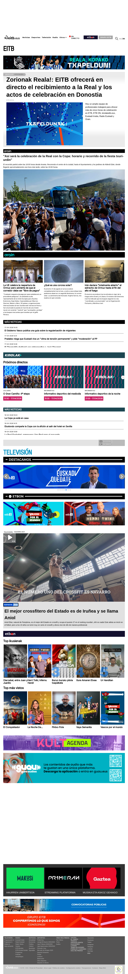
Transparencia (86, 968)
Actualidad (32, 940)
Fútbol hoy (40, 940)
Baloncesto (40, 958)
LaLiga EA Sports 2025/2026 (46, 942)
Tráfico (74, 941)
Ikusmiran (32, 948)
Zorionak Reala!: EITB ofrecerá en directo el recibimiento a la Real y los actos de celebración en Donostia (59, 87)
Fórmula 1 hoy (41, 948)
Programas (19, 952)
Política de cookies (59, 968)
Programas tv (8, 942)
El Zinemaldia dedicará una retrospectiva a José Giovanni (33, 347)
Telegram (90, 946)
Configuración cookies (73, 968)
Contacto (95, 968)
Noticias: (32, 938)
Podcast (18, 954)
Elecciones (75, 944)
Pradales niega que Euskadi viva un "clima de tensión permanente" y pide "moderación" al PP (51, 339)
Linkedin (90, 949)
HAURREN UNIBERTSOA (20, 892)
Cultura (31, 946)
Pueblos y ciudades (78, 949)
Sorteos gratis (77, 942)
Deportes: (41, 938)
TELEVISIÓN (17, 453)
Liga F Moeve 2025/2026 (45, 944)
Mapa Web (102, 968)
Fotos (58, 942)
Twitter (90, 942)
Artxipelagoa (19, 956)
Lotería (74, 946)
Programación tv (9, 940)
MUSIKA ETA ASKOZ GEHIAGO (100, 892)
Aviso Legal (47, 968)
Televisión (46, 37)
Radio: (18, 938)
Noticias (26, 37)
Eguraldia (32, 950)
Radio (55, 37)
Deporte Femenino (43, 952)
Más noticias (13, 321)
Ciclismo (39, 956)
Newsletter (91, 938)
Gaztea (18, 946)
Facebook (91, 940)
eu (120, 39)
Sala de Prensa (77, 950)
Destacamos (20, 459)
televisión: (8, 938)
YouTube (90, 951)
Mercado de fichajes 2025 (45, 950)
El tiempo (74, 939)
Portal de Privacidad (36, 968)
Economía (32, 942)
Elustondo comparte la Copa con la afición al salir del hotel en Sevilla (38, 426)
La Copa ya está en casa (16, 418)
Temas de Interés (77, 947)
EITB (8, 49)
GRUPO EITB (105, 37)
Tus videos (105, 444)
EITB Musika (19, 948)
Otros (62, 37)
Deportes (35, 37)
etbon (18, 496)
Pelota (39, 954)
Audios (58, 944)
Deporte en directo (43, 962)
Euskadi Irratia (20, 940)
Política (31, 944)
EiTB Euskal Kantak (22, 950)
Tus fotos (105, 441)
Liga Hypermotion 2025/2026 (46, 946)
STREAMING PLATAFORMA (60, 892)
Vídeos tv (7, 944)
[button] (123, 377)
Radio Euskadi (20, 942)
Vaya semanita (8, 946)
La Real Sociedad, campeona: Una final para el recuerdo (32, 434)
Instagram (91, 944)
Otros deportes (41, 960)
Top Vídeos (59, 940)
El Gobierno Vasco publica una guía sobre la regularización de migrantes (40, 330)
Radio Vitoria (19, 944)
